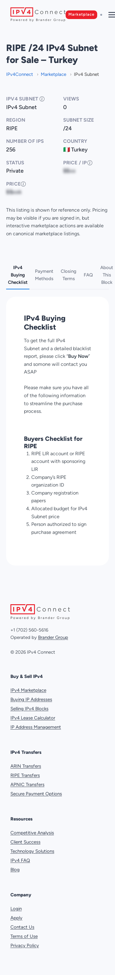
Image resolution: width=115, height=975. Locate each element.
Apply (16, 918)
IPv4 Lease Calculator (32, 718)
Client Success (25, 842)
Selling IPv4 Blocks (29, 708)
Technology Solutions (32, 851)
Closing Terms (68, 274)
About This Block (106, 275)
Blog (15, 869)
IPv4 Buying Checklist (18, 275)
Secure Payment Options (36, 794)
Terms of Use (24, 936)
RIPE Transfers (25, 775)
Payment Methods (44, 274)
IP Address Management (35, 727)
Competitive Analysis (32, 833)
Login (16, 908)
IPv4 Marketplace (28, 690)
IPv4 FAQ (20, 860)
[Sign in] (101, 14)
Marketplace (81, 14)
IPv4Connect (20, 74)
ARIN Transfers (25, 766)
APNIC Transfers (27, 784)
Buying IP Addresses (31, 699)
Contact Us (22, 927)
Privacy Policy (24, 945)
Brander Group (53, 637)
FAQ (88, 275)
